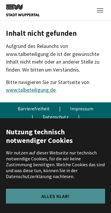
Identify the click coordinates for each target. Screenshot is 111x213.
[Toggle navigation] (100, 10)
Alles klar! (55, 196)
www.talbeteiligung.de (31, 90)
